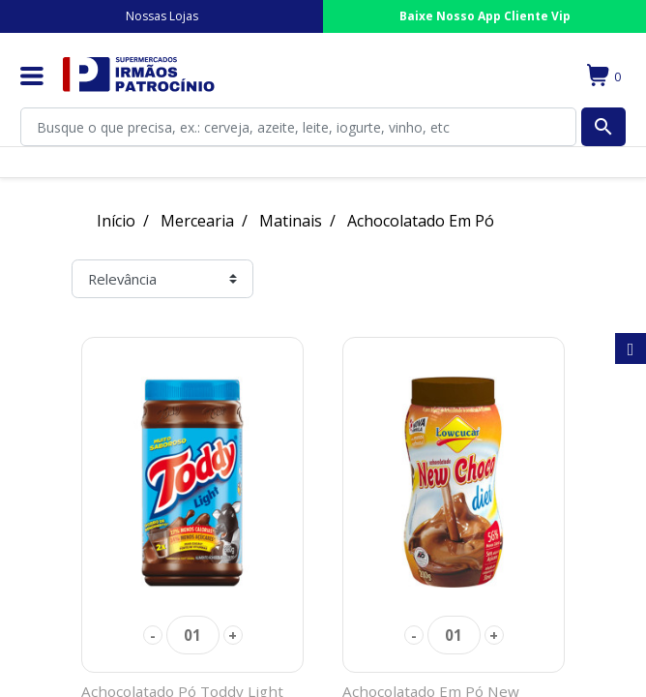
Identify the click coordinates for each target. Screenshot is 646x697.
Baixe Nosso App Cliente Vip (485, 16)
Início (116, 220)
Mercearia (197, 220)
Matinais (290, 220)
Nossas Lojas (162, 16)
